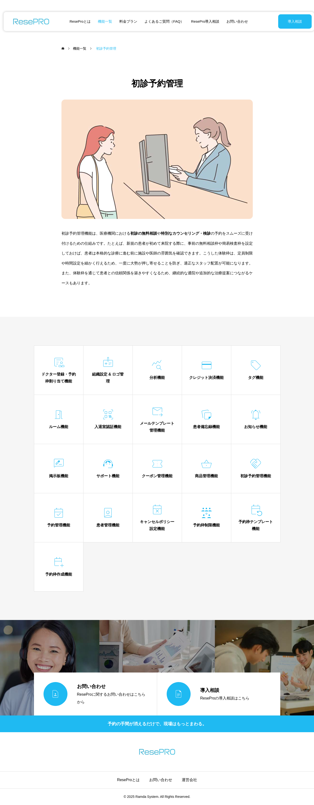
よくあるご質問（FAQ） (162, 21)
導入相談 (283, 21)
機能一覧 (103, 21)
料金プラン (126, 21)
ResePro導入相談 (203, 21)
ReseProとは (78, 21)
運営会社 (189, 780)
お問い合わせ (235, 21)
